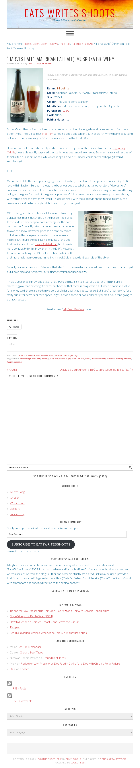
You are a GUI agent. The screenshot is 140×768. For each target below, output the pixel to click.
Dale (13, 669)
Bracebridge (25, 359)
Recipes (15, 627)
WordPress (78, 762)
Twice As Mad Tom (46, 244)
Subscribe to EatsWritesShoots (41, 544)
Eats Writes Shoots (70, 12)
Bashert (15, 508)
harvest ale (60, 359)
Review (10, 362)
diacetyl (45, 359)
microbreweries (99, 359)
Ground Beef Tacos (31, 652)
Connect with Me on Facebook (70, 590)
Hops (68, 359)
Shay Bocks (73, 759)
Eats (51, 355)
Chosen (15, 497)
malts (87, 359)
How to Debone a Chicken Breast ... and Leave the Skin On (44, 621)
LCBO (66, 110)
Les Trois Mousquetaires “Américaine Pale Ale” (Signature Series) (49, 632)
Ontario (127, 359)
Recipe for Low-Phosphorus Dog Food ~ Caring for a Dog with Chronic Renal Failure (59, 610)
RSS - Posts (16, 688)
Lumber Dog (17, 514)
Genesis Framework (113, 759)
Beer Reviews (42, 355)
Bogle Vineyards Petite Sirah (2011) (31, 616)
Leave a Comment (44, 64)
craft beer (36, 359)
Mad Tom (47, 133)
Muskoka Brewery (115, 359)
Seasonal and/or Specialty (65, 355)
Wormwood (17, 503)
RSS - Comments (19, 701)
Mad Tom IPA (78, 359)
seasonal (18, 362)
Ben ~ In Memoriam (29, 646)
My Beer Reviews (73, 309)
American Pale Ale (26, 355)
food (52, 359)
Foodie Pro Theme (50, 759)
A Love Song (17, 492)
